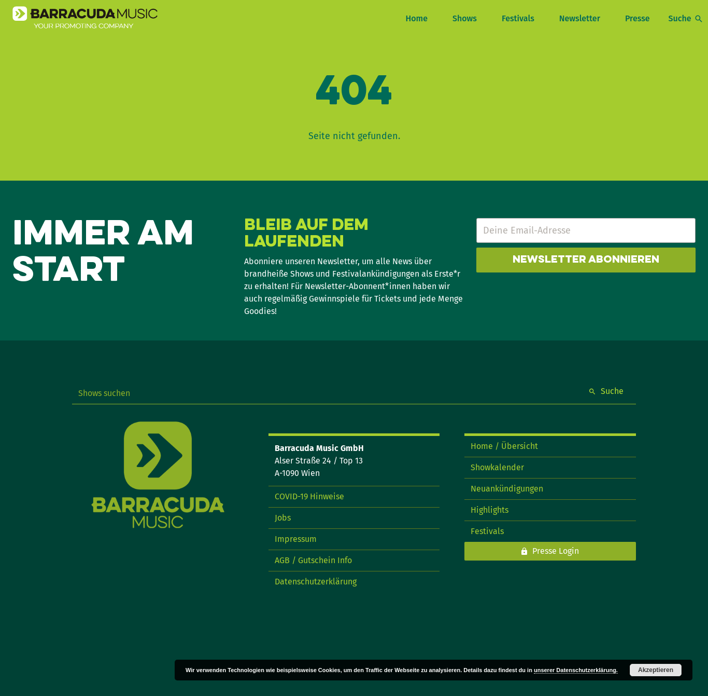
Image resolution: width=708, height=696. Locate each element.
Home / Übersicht (504, 446)
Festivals (518, 18)
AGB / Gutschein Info (313, 560)
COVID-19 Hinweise (309, 496)
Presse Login (555, 551)
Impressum (296, 539)
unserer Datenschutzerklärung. (576, 670)
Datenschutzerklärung (316, 581)
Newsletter (579, 18)
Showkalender (497, 467)
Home (416, 18)
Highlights (489, 510)
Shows (464, 18)
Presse (637, 18)
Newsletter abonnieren (586, 260)
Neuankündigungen (507, 489)
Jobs (283, 518)
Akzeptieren (655, 670)
